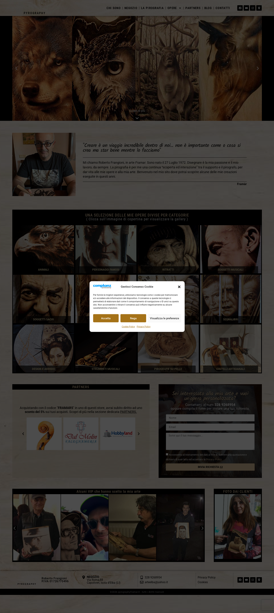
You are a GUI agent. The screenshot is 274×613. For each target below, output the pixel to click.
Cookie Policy (128, 326)
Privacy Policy (143, 326)
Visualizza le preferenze (164, 318)
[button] (179, 287)
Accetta (106, 318)
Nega (133, 318)
